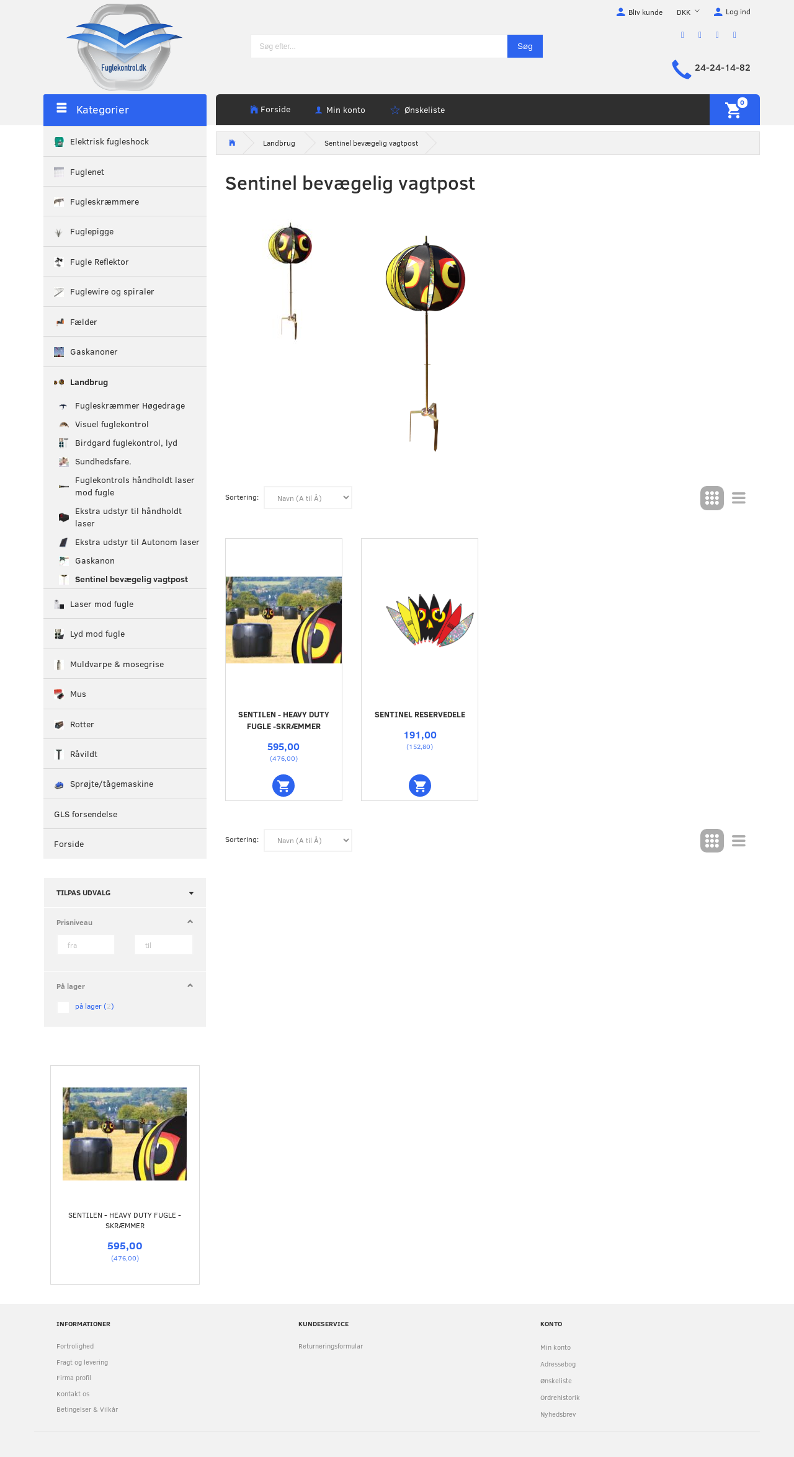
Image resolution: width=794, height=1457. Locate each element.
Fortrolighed (75, 1345)
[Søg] (525, 46)
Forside (275, 109)
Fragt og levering (82, 1361)
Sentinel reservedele (420, 714)
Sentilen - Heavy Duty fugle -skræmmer (124, 1220)
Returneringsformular (330, 1345)
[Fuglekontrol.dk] (114, 46)
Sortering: (242, 497)
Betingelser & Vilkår (87, 1409)
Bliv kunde (645, 12)
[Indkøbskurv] (735, 109)
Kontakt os (72, 1393)
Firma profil (73, 1377)
